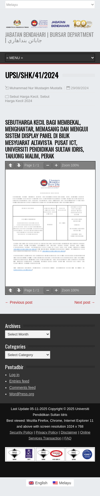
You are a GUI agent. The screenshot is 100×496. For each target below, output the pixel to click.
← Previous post (19, 302)
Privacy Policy (47, 432)
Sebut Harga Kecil (24, 97)
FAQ (67, 438)
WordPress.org (21, 394)
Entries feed (19, 381)
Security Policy (21, 432)
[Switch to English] (38, 482)
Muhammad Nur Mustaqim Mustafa (36, 88)
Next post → (84, 302)
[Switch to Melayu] (62, 482)
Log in (14, 375)
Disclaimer (69, 432)
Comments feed (22, 387)
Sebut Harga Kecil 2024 (27, 99)
